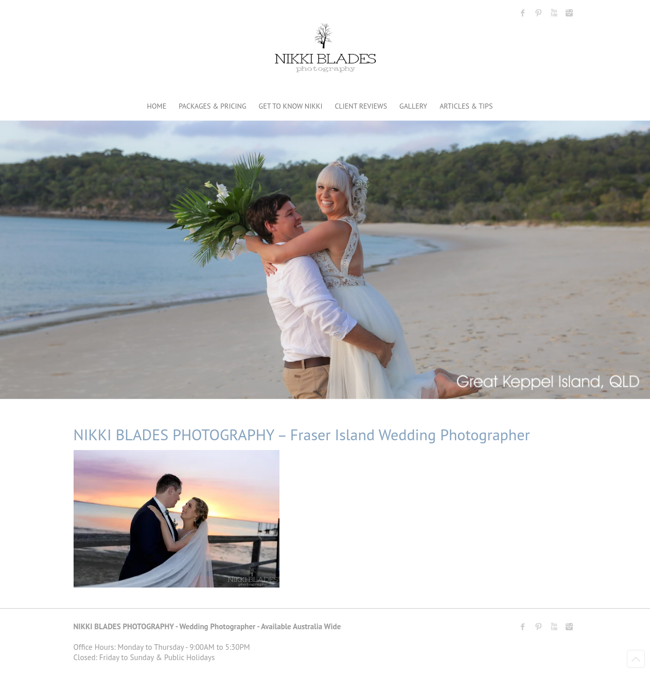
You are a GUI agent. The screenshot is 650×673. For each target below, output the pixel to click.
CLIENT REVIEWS (361, 106)
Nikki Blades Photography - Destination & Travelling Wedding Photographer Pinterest (538, 13)
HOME (157, 106)
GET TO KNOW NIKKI (291, 106)
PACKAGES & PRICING (212, 106)
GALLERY (413, 106)
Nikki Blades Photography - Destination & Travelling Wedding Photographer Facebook (523, 13)
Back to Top (636, 659)
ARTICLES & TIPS (466, 106)
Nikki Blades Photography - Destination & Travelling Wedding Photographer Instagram (569, 13)
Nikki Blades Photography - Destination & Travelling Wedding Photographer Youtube (553, 13)
